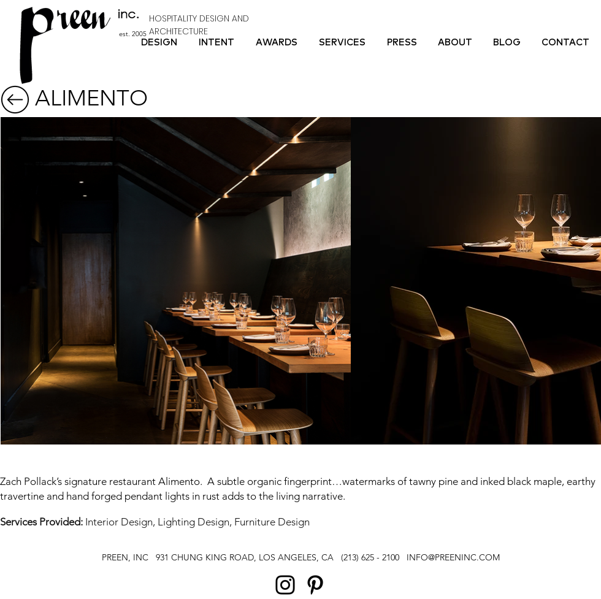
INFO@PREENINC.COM (453, 557)
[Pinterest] (315, 585)
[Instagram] (285, 585)
